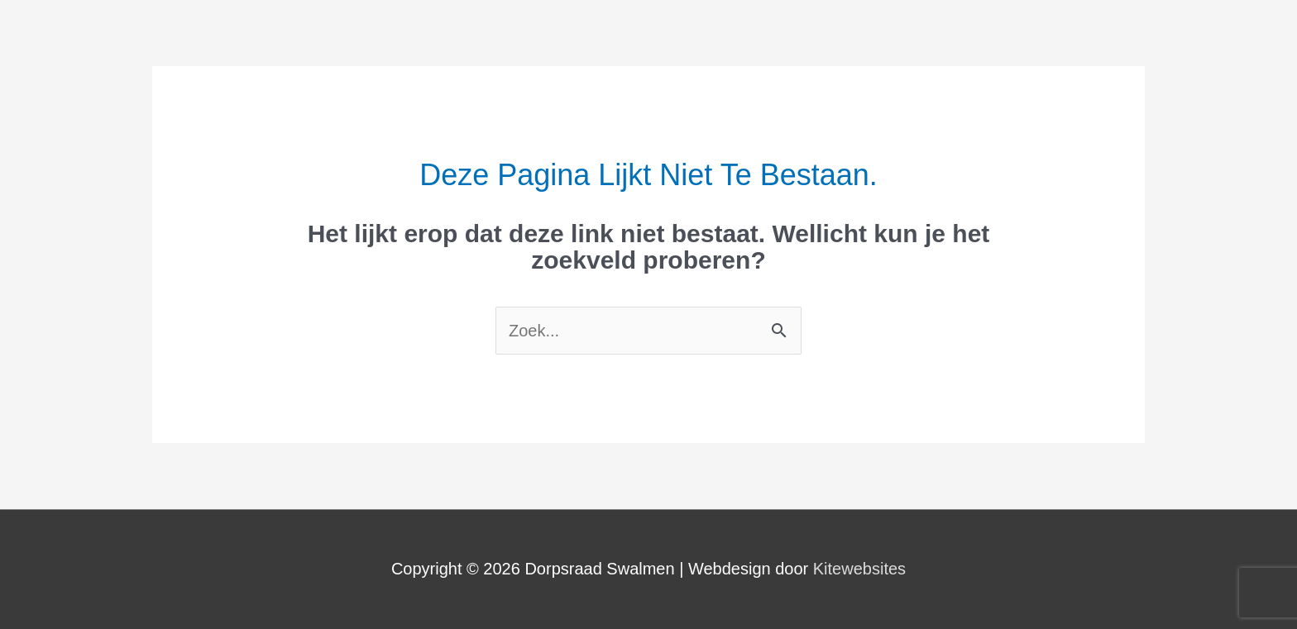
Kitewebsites (859, 569)
